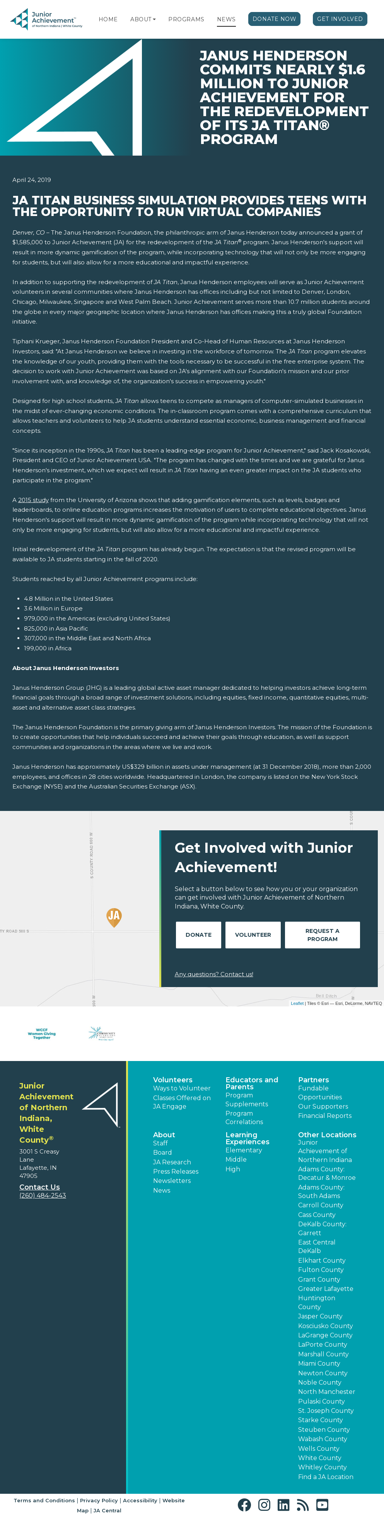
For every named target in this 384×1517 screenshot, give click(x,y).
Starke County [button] (320, 1420)
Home (108, 19)
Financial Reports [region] (325, 1115)
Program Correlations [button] (244, 1118)
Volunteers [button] (173, 1079)
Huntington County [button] (316, 1302)
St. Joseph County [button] (326, 1410)
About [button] (164, 1134)
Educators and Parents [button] (251, 1083)
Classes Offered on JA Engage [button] (182, 1102)
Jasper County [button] (320, 1316)
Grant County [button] (319, 1279)
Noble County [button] (319, 1382)
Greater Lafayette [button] (325, 1288)
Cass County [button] (317, 1215)
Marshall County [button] (323, 1354)
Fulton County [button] (321, 1270)
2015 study (33, 500)
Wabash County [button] (322, 1439)
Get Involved (340, 18)
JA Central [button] (107, 1510)
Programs (186, 19)
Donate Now (275, 18)
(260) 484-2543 (42, 1195)
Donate (199, 934)
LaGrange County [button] (325, 1335)
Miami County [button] (319, 1363)
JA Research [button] (172, 1162)
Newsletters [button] (172, 1180)
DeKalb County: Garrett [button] (322, 1228)
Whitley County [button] (322, 1467)
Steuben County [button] (324, 1429)
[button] (154, 19)
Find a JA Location (325, 1477)
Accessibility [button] (140, 1500)
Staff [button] (160, 1143)
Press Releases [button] (175, 1171)
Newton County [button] (323, 1373)
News (226, 19)
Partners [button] (313, 1079)
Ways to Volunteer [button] (182, 1088)
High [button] (232, 1169)
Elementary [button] (243, 1150)
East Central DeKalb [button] (317, 1247)
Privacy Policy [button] (99, 1500)
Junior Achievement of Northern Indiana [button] (325, 1151)
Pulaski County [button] (321, 1401)
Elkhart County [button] (322, 1260)
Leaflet (297, 1003)
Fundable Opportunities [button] (320, 1092)
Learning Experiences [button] (247, 1138)
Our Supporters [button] (323, 1106)
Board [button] (162, 1152)
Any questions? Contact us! (214, 974)
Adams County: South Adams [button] (321, 1192)
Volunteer (253, 934)
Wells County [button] (319, 1448)
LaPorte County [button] (322, 1344)
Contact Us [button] (39, 1187)
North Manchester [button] (326, 1391)
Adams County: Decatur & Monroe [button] (327, 1173)
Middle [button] (236, 1159)
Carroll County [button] (320, 1205)
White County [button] (319, 1458)
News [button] (161, 1190)
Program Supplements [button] (246, 1099)
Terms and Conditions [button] (44, 1500)
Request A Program (322, 935)
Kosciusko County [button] (325, 1326)
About (141, 19)
